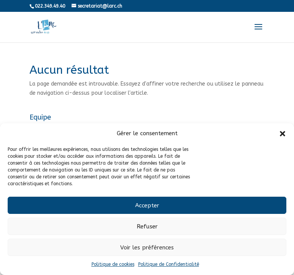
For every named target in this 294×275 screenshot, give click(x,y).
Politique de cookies (112, 264)
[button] (282, 134)
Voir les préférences (147, 247)
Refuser (147, 226)
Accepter (147, 205)
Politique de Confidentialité (168, 264)
